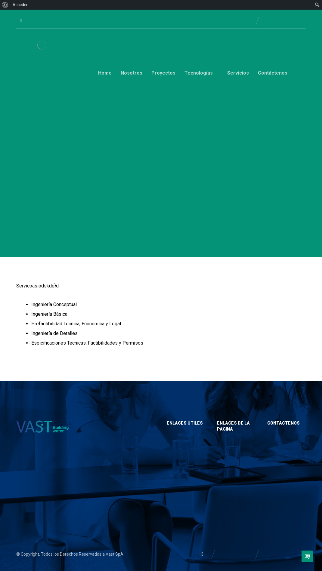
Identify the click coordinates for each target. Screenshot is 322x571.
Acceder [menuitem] (20, 4)
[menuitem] (5, 5)
